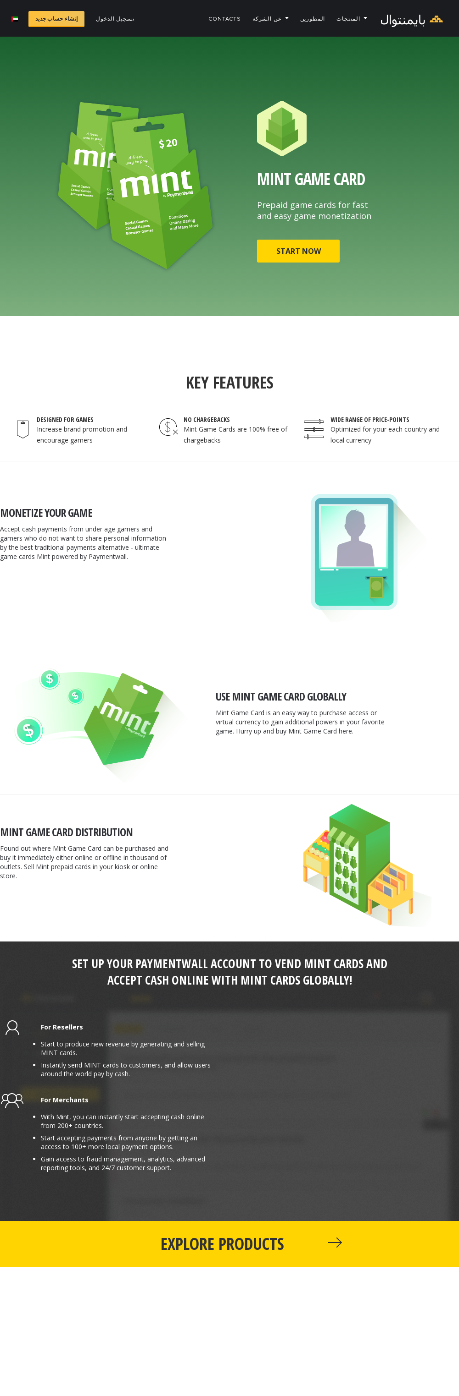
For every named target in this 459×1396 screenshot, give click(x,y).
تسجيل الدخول (115, 19)
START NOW (298, 251)
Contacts (224, 19)
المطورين (312, 19)
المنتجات (348, 19)
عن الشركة (267, 19)
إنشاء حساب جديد (56, 19)
